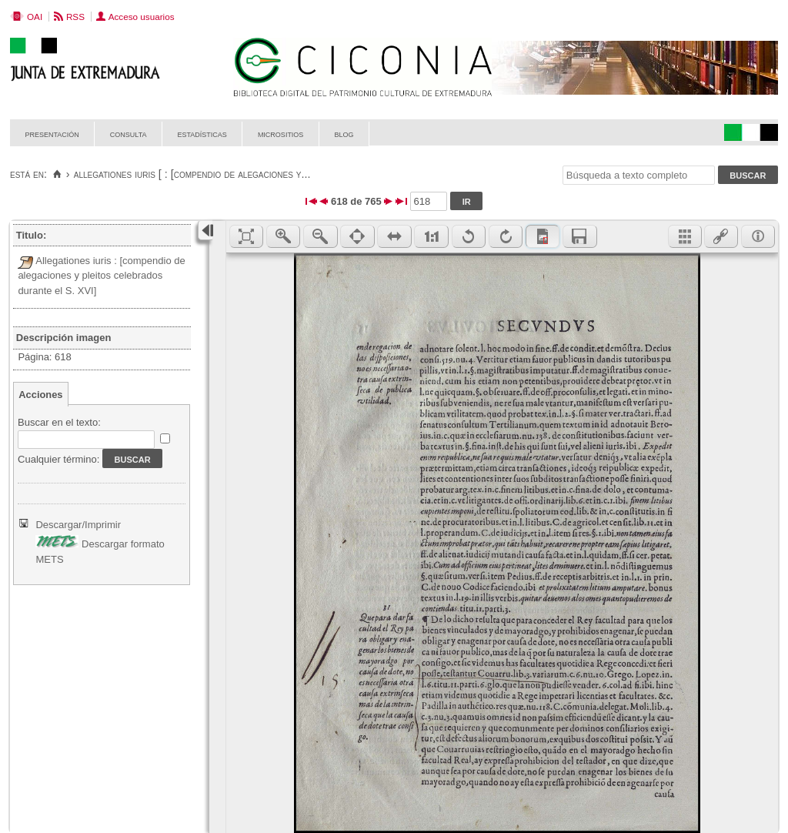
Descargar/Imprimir (78, 524)
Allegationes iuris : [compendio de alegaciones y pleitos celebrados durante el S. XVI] (101, 275)
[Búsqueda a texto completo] (639, 175)
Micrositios (281, 133)
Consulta (128, 133)
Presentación (52, 133)
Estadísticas (202, 133)
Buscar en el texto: (59, 422)
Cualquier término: (58, 459)
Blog (343, 133)
